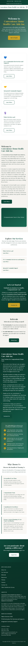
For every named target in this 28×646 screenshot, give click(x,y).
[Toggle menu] (26, 7)
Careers (3, 582)
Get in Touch (14, 38)
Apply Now (14, 555)
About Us (3, 570)
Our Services (4, 572)
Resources (4, 577)
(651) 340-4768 (17, 1)
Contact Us (14, 305)
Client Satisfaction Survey (7, 587)
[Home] (12, 7)
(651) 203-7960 (10, 1)
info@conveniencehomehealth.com (14, 3)
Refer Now (14, 340)
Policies (3, 580)
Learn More (9, 76)
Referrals (3, 575)
